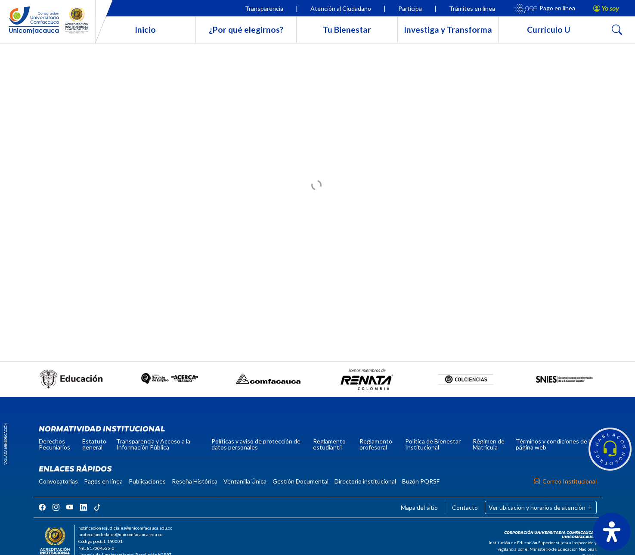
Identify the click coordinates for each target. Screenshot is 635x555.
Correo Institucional (565, 481)
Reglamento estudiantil (329, 444)
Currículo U (548, 29)
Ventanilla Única (244, 481)
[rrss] (42, 507)
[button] (610, 449)
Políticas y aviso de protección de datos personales (255, 444)
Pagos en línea (103, 481)
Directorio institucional (365, 481)
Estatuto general (94, 444)
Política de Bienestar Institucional (433, 444)
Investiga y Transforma (448, 29)
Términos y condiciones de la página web (554, 444)
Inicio (145, 29)
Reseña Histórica (194, 481)
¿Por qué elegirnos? (246, 29)
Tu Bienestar (347, 29)
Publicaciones (147, 481)
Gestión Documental (300, 481)
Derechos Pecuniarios (54, 444)
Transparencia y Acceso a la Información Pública (153, 444)
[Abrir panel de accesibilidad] (612, 532)
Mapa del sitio (419, 507)
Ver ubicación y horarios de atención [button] (541, 507)
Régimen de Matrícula (489, 444)
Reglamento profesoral (375, 444)
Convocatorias (58, 481)
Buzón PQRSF (421, 481)
